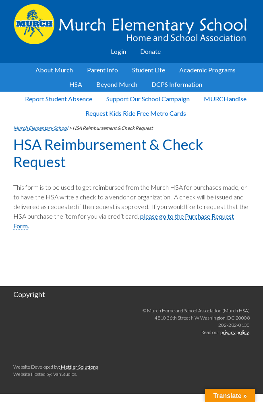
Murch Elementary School (132, 24)
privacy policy (234, 332)
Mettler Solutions (79, 367)
